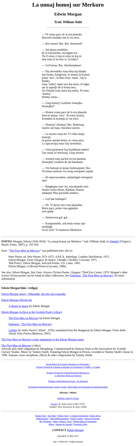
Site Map (51, 415)
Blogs (51, 424)
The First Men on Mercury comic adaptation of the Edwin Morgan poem (42, 339)
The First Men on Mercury (25, 250)
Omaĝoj (114, 241)
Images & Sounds (64, 424)
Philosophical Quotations (85, 421)
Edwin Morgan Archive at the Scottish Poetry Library (31, 312)
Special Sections (92, 418)
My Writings (45, 421)
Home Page (40, 415)
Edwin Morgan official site (16, 300)
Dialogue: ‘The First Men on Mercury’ (92, 275)
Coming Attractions (79, 415)
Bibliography (42, 418)
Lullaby (12, 330)
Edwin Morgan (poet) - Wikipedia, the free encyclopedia (33, 293)
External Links (80, 424)
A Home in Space (18, 306)
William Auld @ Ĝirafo (68, 398)
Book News (95, 415)
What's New (63, 415)
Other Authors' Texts (62, 421)
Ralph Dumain (75, 430)
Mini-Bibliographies (59, 418)
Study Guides (76, 418)
